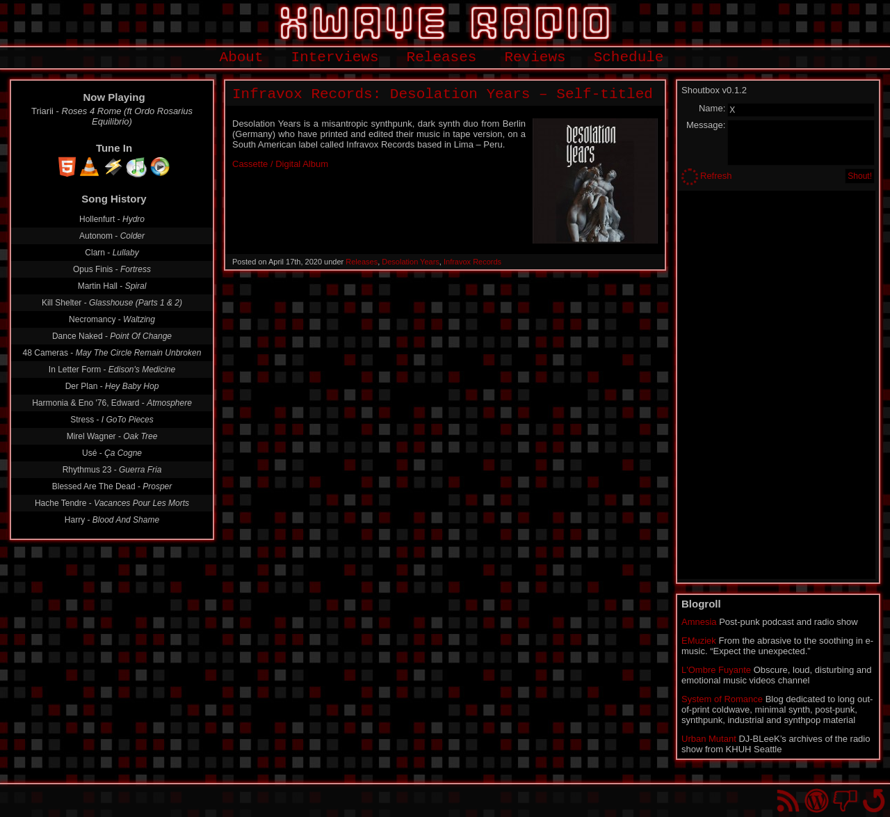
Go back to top (873, 800)
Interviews (335, 57)
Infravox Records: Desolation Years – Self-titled (442, 94)
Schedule (629, 57)
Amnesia (699, 622)
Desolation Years (410, 261)
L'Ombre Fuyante (716, 670)
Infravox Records (472, 261)
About (242, 57)
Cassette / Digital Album (280, 164)
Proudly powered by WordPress (816, 800)
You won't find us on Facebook (845, 800)
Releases (442, 57)
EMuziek (698, 640)
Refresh (716, 175)
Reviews (534, 57)
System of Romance (722, 699)
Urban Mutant (708, 738)
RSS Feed (788, 800)
